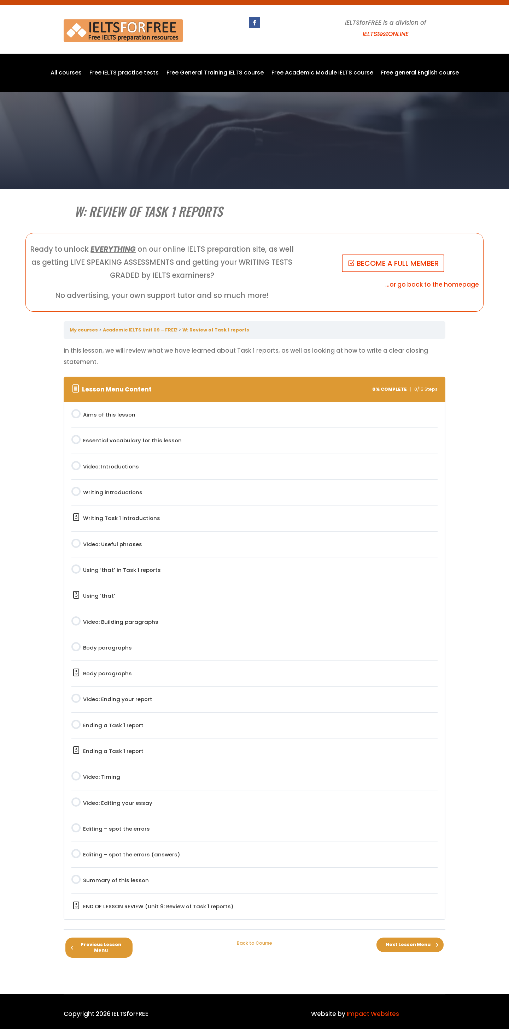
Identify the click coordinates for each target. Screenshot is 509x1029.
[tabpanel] (254, 356)
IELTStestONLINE (386, 34)
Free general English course (420, 73)
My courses (84, 330)
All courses (66, 73)
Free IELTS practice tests (124, 73)
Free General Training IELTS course (215, 73)
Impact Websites (373, 1014)
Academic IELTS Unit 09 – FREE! (140, 330)
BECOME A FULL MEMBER (398, 263)
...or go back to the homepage (432, 284)
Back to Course (254, 943)
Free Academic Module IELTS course (322, 73)
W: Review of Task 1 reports (215, 330)
